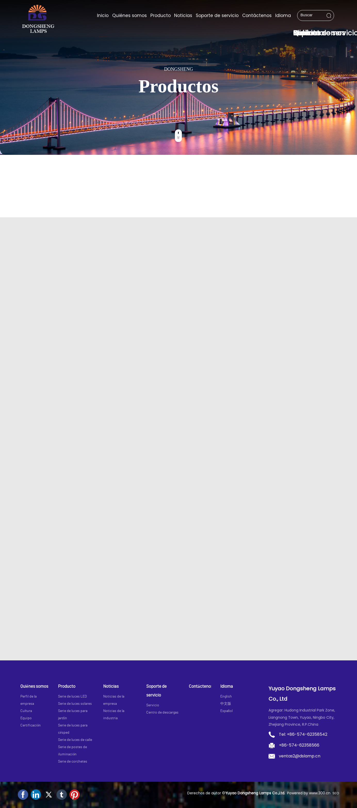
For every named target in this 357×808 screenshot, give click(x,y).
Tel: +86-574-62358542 (303, 734)
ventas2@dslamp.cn (299, 756)
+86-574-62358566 (299, 745)
